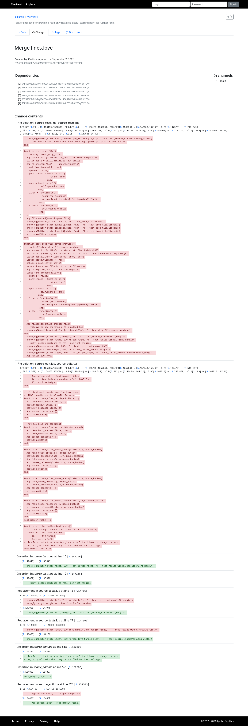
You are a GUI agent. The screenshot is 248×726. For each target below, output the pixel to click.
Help (57, 721)
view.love (32, 16)
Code (22, 32)
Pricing (44, 721)
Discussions (74, 32)
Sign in (233, 4)
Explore (30, 4)
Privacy (29, 721)
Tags (55, 32)
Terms (15, 721)
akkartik (19, 16)
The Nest (16, 4)
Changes (38, 32)
